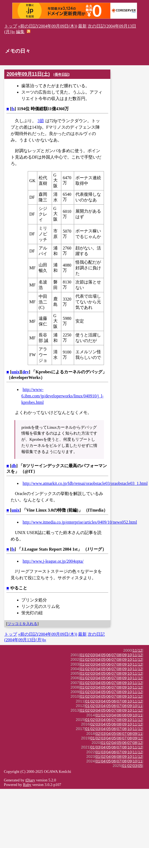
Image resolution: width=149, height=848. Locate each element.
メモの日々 (17, 51)
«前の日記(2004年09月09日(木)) (47, 26)
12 (140, 650)
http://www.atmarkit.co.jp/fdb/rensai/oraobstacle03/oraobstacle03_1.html (85, 483)
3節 (41, 120)
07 (114, 655)
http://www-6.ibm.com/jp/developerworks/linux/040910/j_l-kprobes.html (62, 396)
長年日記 (62, 74)
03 (93, 655)
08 (119, 655)
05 (103, 655)
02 (87, 655)
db (13, 465)
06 (108, 655)
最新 (82, 26)
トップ (10, 26)
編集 (20, 31)
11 (135, 650)
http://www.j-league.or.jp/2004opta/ (53, 561)
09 (124, 655)
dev (25, 372)
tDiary (30, 780)
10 (129, 655)
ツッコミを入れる (22, 623)
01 (82, 655)
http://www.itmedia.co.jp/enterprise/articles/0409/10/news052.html (80, 522)
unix (15, 372)
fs (13, 108)
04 (98, 655)
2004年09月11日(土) (28, 74)
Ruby (27, 784)
